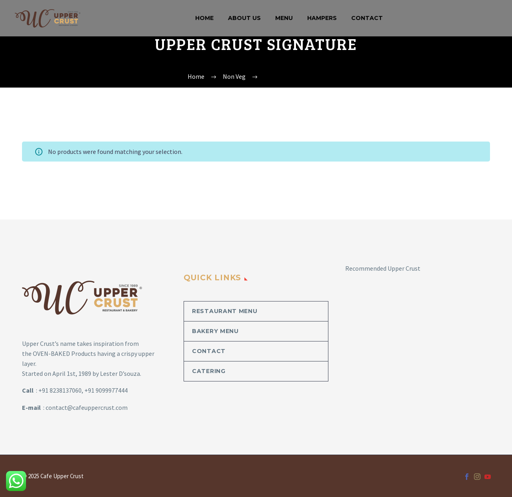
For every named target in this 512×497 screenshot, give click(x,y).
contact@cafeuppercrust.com (87, 407)
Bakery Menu (215, 331)
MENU (284, 18)
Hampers (322, 18)
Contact (367, 18)
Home (204, 18)
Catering (209, 371)
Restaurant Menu (225, 311)
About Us (244, 18)
